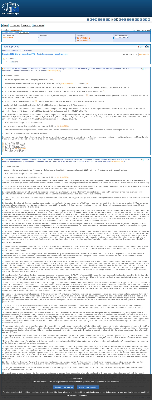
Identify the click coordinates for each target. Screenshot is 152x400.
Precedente (16, 25)
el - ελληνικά (104, 19)
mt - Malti (128, 19)
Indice (6, 25)
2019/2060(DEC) (16, 30)
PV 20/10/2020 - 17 (84, 40)
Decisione (13, 59)
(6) (3, 150)
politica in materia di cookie (136, 395)
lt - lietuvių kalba (122, 19)
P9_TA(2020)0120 (20, 148)
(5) (3, 148)
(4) (3, 147)
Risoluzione (13, 62)
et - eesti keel (101, 19)
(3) (3, 145)
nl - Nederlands (130, 19)
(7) (3, 151)
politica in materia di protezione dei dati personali (97, 395)
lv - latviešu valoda (120, 19)
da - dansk (96, 19)
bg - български (88, 19)
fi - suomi (146, 19)
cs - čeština (93, 19)
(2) (3, 144)
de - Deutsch (99, 19)
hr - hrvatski (115, 19)
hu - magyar (125, 19)
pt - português (136, 19)
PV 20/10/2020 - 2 (83, 37)
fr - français (109, 19)
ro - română (138, 19)
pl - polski (133, 19)
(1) (3, 142)
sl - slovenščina (144, 19)
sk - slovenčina (141, 19)
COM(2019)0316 (67, 84)
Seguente (25, 25)
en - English (107, 19)
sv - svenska (149, 19)
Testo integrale (39, 25)
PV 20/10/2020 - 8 (83, 39)
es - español (91, 19)
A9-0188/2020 (8, 37)
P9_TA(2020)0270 (121, 37)
